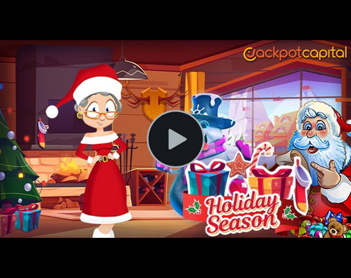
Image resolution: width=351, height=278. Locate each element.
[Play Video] (176, 139)
